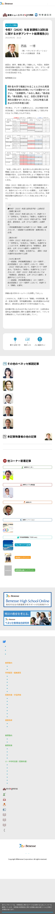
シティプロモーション (17, 790)
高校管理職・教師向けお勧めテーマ (20, 697)
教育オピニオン (13, 828)
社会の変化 (12, 706)
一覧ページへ (27, 327)
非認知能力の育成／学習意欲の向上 (22, 753)
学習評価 (11, 738)
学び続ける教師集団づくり (18, 722)
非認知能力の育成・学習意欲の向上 (22, 809)
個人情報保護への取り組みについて (23, 888)
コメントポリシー (14, 852)
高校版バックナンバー (15, 683)
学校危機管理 (13, 719)
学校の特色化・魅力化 (17, 716)
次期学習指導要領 (15, 703)
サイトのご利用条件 (15, 847)
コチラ (19, 81)
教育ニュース (16, 824)
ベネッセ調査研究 (15, 778)
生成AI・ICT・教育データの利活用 (21, 750)
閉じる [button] (27, 910)
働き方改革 (12, 713)
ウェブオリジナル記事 (15, 691)
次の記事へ (43, 327)
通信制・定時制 (14, 728)
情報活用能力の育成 (16, 812)
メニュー (51, 6)
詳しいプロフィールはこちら (32, 61)
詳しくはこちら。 (21, 906)
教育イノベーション (15, 843)
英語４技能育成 (14, 741)
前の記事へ (11, 327)
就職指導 (11, 759)
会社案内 (42, 888)
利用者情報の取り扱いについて (20, 857)
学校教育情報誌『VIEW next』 (21, 679)
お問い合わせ (12, 861)
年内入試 (11, 762)
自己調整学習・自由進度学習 (19, 747)
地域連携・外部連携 (16, 725)
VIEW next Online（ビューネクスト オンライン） (17, 672)
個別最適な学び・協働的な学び (20, 815)
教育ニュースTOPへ (42, 15)
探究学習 (11, 744)
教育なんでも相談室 (15, 833)
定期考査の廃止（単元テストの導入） (23, 735)
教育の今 (10, 838)
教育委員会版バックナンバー (17, 687)
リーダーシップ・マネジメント (20, 793)
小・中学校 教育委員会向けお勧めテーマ (23, 768)
